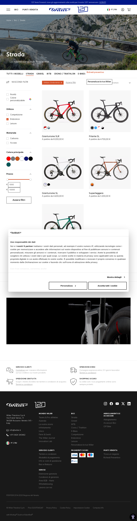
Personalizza (68, 286)
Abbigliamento (110, 420)
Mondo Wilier (46, 413)
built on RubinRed (25, 515)
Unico (41, 431)
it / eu (112, 9)
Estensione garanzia (48, 474)
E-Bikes (81, 74)
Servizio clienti (46, 450)
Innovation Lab (45, 441)
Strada (30, 74)
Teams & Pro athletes (48, 418)
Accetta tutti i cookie (107, 286)
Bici (16, 10)
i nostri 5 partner (24, 246)
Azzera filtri (71, 83)
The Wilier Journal (47, 438)
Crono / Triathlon (64, 74)
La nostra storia (46, 424)
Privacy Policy (51, 508)
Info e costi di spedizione (50, 461)
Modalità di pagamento (49, 458)
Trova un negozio (111, 454)
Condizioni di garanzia (49, 477)
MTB (49, 74)
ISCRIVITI (102, 2)
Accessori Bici (110, 423)
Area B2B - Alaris (46, 481)
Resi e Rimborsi (45, 464)
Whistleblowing (46, 484)
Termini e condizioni (87, 373)
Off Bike (107, 427)
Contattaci (20, 370)
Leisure (74, 441)
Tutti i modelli (14, 74)
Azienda (42, 421)
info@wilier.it (13, 430)
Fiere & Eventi (45, 435)
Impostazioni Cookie (82, 508)
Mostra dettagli (114, 277)
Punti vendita (30, 10)
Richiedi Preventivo (112, 458)
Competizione (77, 435)
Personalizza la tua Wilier (82, 445)
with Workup (11, 515)
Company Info (98, 508)
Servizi (42, 470)
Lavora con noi (45, 488)
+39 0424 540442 (15, 435)
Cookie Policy (65, 508)
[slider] (7, 179)
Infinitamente (45, 428)
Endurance (76, 438)
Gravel (40, 74)
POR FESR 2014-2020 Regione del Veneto (22, 495)
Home (8, 20)
